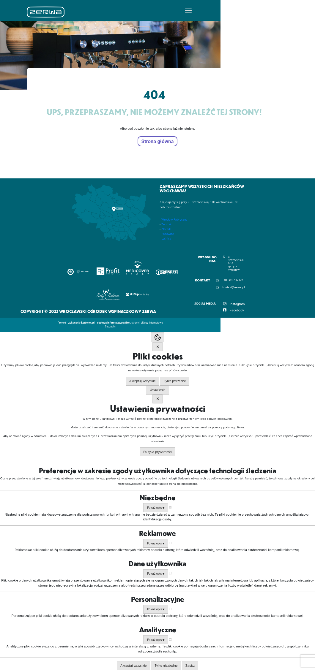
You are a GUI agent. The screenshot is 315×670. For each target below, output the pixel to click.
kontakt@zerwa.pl (233, 287)
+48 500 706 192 (232, 280)
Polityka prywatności (157, 452)
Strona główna (157, 141)
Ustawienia (158, 390)
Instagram (237, 304)
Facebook (237, 310)
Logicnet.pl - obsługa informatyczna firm (105, 322)
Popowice (167, 233)
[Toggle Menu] (188, 10)
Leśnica (166, 238)
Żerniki (166, 224)
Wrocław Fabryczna (174, 219)
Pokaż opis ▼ (156, 507)
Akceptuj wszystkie (142, 381)
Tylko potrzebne (175, 381)
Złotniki (166, 229)
